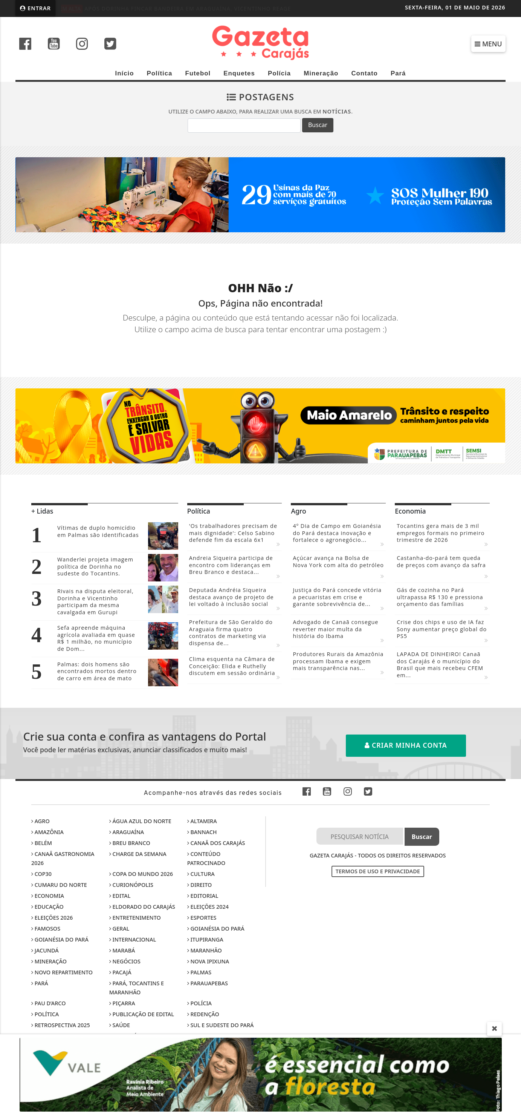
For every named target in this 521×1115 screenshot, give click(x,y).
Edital (120, 895)
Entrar (35, 8)
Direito (199, 884)
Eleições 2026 (52, 917)
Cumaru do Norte (59, 884)
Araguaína (126, 832)
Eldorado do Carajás (142, 906)
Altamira (202, 821)
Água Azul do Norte (140, 821)
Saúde (119, 1025)
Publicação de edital (141, 1014)
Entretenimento (135, 917)
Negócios (125, 961)
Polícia (279, 73)
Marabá (122, 950)
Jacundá (45, 950)
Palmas (199, 972)
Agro (40, 821)
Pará (398, 73)
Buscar (317, 125)
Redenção (203, 1014)
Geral (119, 928)
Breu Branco (129, 843)
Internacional (132, 939)
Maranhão (204, 950)
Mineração (321, 73)
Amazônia (47, 832)
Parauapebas (207, 983)
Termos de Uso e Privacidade (378, 871)
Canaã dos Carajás (216, 843)
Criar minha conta (406, 745)
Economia (47, 895)
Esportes (202, 917)
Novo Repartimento (62, 972)
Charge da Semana (138, 853)
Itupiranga (205, 939)
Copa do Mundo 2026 (141, 873)
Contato (364, 73)
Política (160, 73)
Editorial (202, 895)
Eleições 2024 (208, 906)
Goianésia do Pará (215, 928)
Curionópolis (131, 884)
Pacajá (120, 972)
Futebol (198, 73)
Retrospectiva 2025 (60, 1025)
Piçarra (122, 1003)
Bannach (202, 832)
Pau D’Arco (48, 1003)
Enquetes (239, 73)
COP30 (41, 873)
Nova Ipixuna (208, 961)
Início (124, 73)
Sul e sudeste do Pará (220, 1025)
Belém (41, 843)
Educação (47, 906)
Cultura (201, 873)
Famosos (45, 928)
